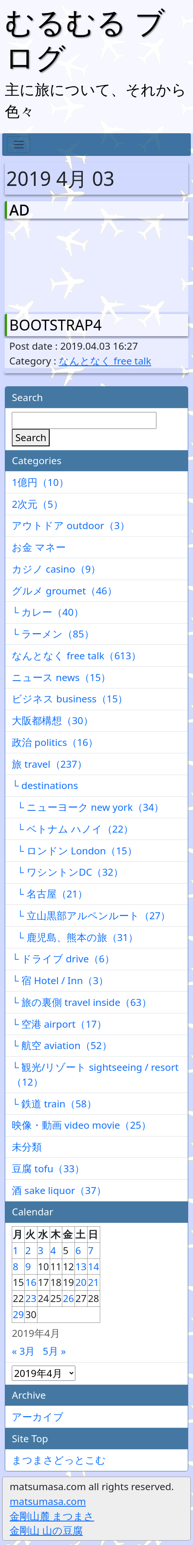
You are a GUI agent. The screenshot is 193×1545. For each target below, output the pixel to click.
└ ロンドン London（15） (74, 850)
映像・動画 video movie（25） (81, 1125)
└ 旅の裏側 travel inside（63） (82, 1002)
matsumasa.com (48, 1501)
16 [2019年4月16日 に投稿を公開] (31, 1282)
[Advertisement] (54, 264)
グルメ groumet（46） (64, 590)
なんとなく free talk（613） (76, 655)
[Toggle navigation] (18, 144)
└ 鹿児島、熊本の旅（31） (75, 937)
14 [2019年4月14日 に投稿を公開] (93, 1266)
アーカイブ (38, 1417)
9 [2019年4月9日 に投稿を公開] (28, 1266)
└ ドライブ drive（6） (63, 958)
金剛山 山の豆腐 (46, 1530)
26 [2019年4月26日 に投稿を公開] (68, 1298)
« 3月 (23, 1351)
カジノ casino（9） (56, 569)
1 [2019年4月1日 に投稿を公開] (15, 1250)
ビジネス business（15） (70, 698)
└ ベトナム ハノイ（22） (72, 829)
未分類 (27, 1147)
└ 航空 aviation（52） (62, 1045)
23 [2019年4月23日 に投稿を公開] (31, 1298)
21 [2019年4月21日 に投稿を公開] (93, 1282)
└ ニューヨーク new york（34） (88, 807)
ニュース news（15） (61, 677)
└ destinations (45, 785)
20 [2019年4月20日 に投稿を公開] (81, 1282)
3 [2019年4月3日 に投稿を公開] (41, 1250)
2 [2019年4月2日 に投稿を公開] (28, 1250)
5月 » (54, 1351)
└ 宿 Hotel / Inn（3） (60, 980)
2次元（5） (37, 504)
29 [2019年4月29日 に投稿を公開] (18, 1314)
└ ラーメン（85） (53, 634)
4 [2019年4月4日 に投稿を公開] (53, 1250)
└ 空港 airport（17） (59, 1024)
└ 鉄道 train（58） (54, 1103)
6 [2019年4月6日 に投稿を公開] (78, 1250)
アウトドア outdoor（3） (71, 525)
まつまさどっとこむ (59, 1460)
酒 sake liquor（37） (59, 1190)
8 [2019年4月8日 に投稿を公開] (15, 1266)
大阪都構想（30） (52, 720)
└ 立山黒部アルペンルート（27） (91, 915)
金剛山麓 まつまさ (52, 1516)
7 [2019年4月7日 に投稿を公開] (91, 1250)
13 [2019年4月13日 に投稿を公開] (81, 1266)
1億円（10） (40, 482)
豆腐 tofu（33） (48, 1168)
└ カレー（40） (48, 612)
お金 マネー (39, 547)
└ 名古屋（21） (50, 894)
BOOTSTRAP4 (55, 325)
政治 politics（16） (55, 742)
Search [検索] (30, 437)
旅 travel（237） (49, 764)
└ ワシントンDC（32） (67, 872)
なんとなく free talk (105, 361)
